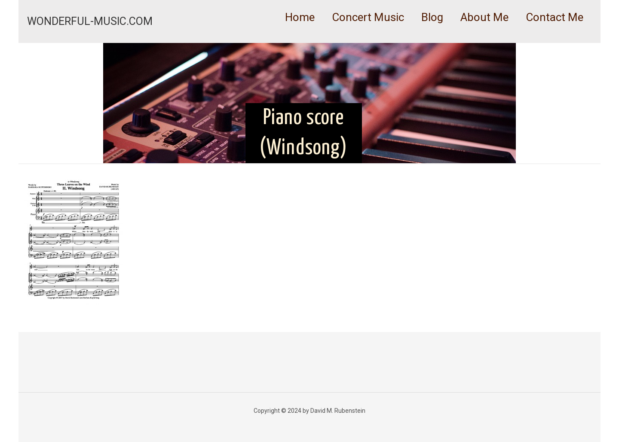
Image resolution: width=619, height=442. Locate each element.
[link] (368, 38)
